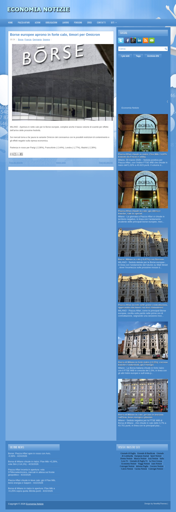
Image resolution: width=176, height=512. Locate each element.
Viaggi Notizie (144, 463)
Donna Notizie (126, 458)
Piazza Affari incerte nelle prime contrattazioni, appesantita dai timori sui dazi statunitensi (143, 306)
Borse (20, 39)
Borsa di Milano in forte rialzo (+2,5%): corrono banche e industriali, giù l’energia (143, 363)
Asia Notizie (153, 458)
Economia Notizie (130, 107)
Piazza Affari (24, 22)
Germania (37, 39)
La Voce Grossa (155, 461)
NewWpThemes (160, 504)
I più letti (125, 56)
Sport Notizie (155, 456)
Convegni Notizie (127, 466)
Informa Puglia (142, 466)
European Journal (141, 456)
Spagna (46, 39)
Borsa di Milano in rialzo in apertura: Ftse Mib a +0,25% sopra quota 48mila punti (31, 489)
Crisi (89, 22)
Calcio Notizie (127, 469)
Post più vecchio (106, 163)
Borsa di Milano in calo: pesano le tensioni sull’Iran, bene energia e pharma (140, 416)
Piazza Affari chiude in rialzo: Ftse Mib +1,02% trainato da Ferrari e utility (142, 155)
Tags (138, 56)
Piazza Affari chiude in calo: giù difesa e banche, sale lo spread (139, 212)
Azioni (37, 22)
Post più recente (16, 163)
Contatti (101, 22)
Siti (115, 21)
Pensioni (78, 22)
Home (10, 22)
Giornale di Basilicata (146, 453)
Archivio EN (153, 56)
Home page (61, 163)
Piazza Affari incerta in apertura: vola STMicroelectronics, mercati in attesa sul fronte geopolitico (31, 472)
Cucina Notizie (141, 469)
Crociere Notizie (157, 466)
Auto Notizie (156, 463)
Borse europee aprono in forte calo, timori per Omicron (55, 34)
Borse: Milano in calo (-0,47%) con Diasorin (141, 259)
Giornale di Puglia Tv (139, 461)
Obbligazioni (51, 22)
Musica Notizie (140, 458)
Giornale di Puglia (128, 453)
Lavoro (65, 22)
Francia (28, 39)
